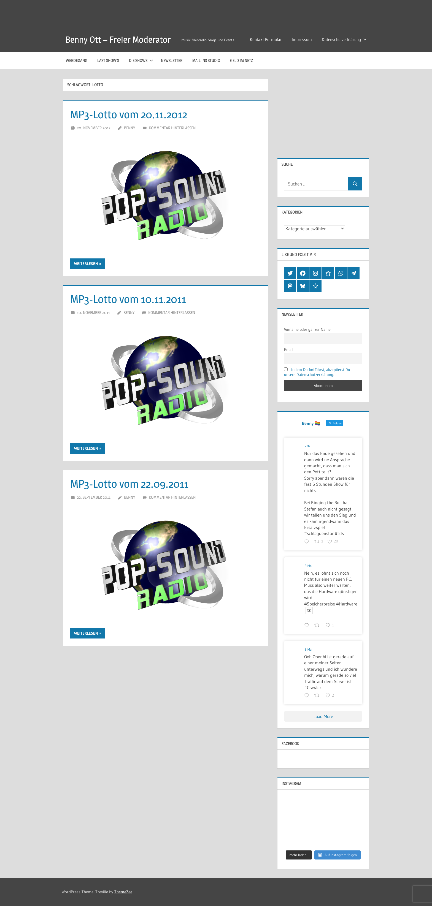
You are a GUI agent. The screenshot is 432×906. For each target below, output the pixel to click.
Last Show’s (108, 60)
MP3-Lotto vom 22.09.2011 (129, 483)
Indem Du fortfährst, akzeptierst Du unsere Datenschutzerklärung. (317, 372)
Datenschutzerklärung (344, 39)
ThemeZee (123, 891)
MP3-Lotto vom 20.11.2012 (128, 114)
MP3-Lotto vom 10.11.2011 (128, 299)
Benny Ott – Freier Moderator (118, 39)
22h (307, 446)
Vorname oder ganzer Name (307, 329)
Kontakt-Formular (266, 39)
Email (288, 349)
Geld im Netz (241, 60)
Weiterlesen (86, 263)
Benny (129, 127)
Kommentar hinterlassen (172, 127)
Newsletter (171, 60)
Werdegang (76, 60)
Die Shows (141, 60)
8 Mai (308, 649)
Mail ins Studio (206, 60)
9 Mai (308, 566)
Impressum (302, 39)
